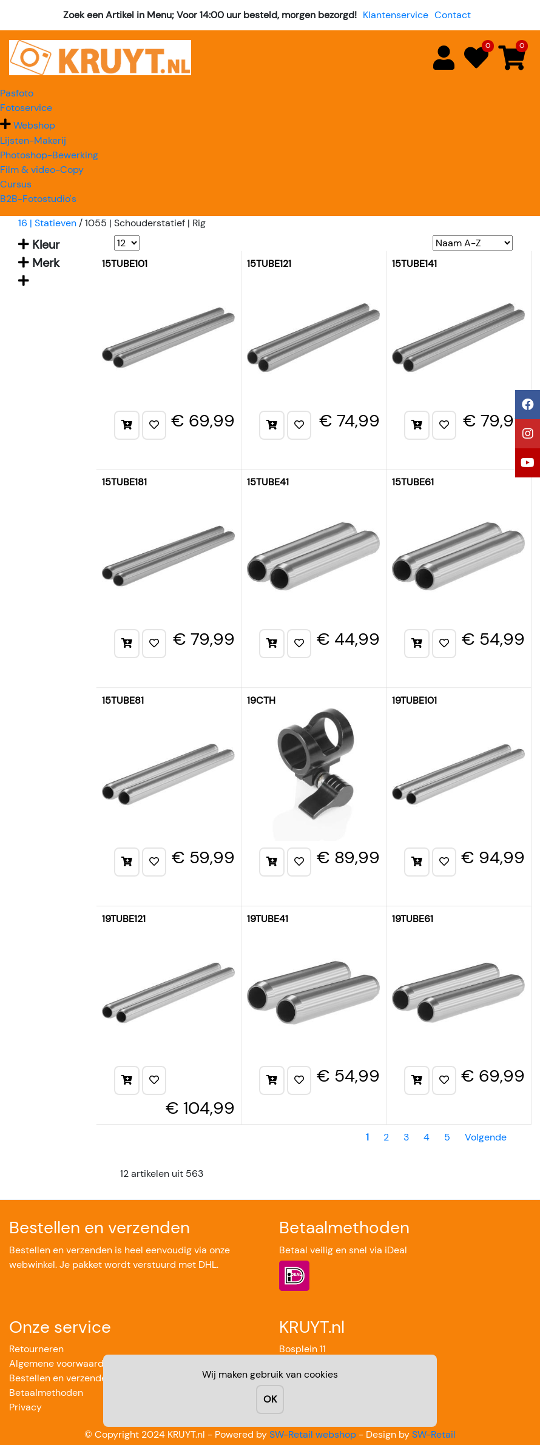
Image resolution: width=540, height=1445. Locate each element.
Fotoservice (26, 107)
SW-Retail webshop (312, 1434)
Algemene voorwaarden (62, 1363)
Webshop (34, 125)
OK (270, 1399)
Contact (452, 14)
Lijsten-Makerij (33, 140)
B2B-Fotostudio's (38, 198)
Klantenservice (395, 14)
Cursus (16, 184)
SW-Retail (434, 1434)
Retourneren (36, 1348)
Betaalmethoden (46, 1392)
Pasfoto (16, 93)
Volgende (486, 1137)
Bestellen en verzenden (60, 1378)
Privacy (25, 1407)
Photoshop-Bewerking (49, 155)
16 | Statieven (47, 223)
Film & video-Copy (42, 169)
